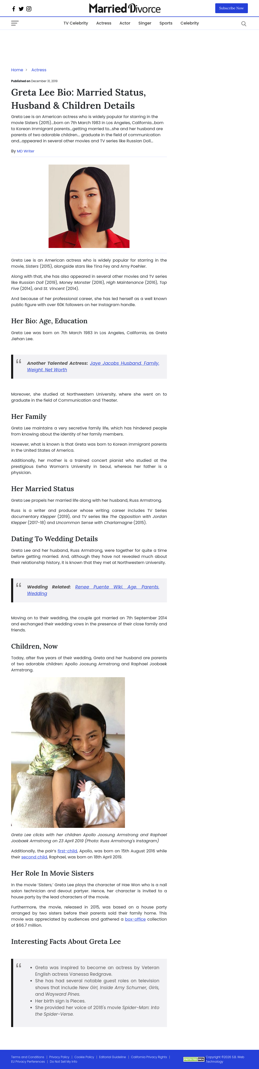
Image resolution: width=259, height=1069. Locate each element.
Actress (103, 23)
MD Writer (25, 151)
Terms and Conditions (27, 1057)
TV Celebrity (75, 23)
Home (17, 70)
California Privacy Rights (149, 1057)
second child (34, 857)
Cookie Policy (84, 1057)
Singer (144, 23)
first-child (67, 851)
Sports (165, 23)
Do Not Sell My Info (63, 1061)
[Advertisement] (51, 40)
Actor (124, 23)
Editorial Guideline (112, 1057)
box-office (135, 919)
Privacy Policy (59, 1057)
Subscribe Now (231, 8)
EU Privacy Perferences (28, 1061)
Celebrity (190, 23)
